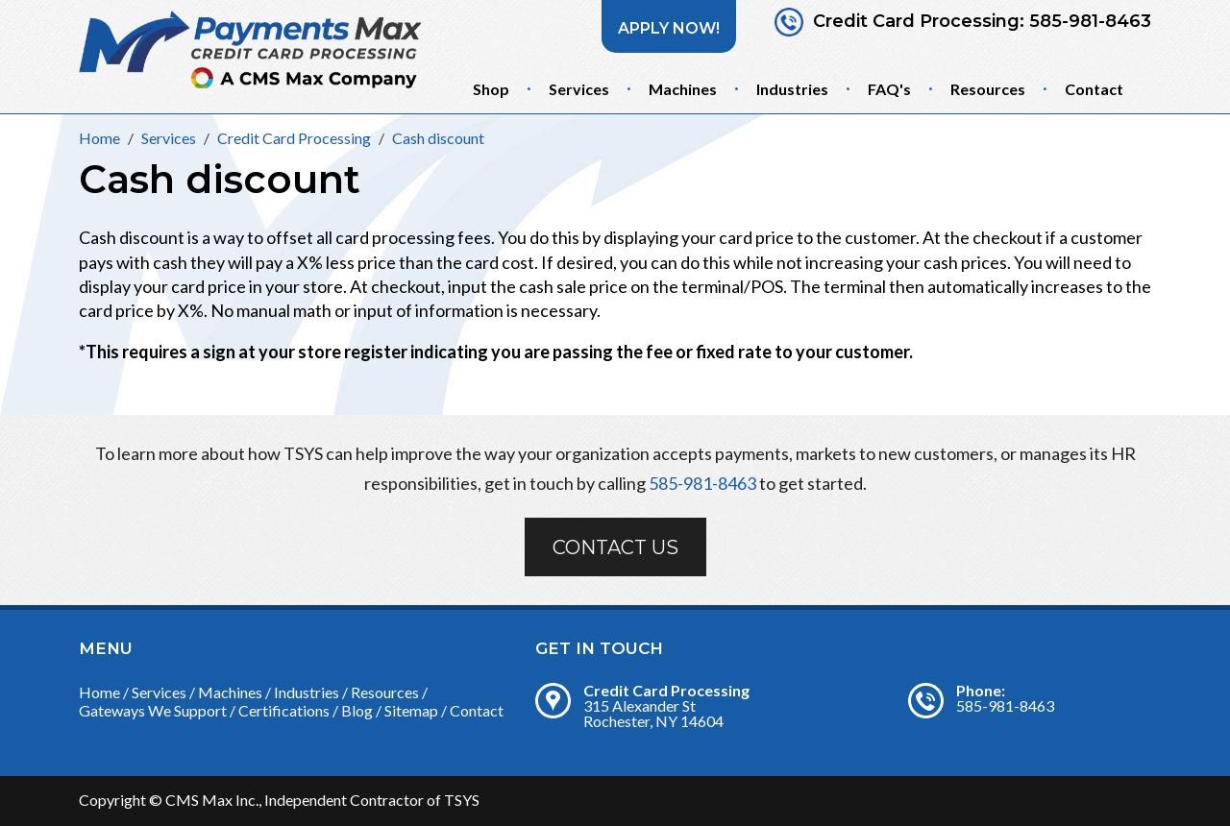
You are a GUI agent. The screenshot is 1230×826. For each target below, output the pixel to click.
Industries (792, 89)
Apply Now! (669, 28)
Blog (357, 710)
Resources (987, 89)
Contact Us (615, 547)
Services (579, 89)
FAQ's (889, 89)
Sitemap (411, 710)
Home (99, 692)
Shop (491, 89)
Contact (1094, 89)
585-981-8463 (1090, 22)
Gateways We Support (153, 710)
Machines (683, 89)
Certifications (284, 710)
